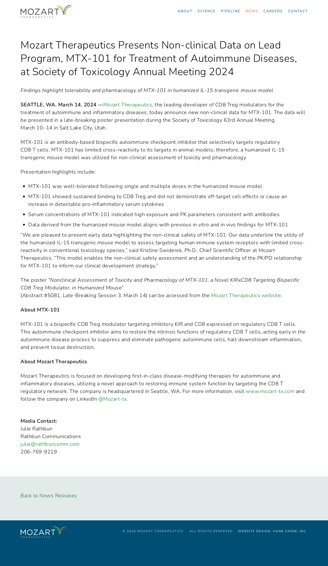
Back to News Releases (48, 495)
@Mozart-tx (112, 399)
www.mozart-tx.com (270, 391)
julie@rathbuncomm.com (50, 444)
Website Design (254, 531)
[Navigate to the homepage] (46, 11)
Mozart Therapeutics (127, 104)
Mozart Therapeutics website (246, 295)
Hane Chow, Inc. (290, 531)
